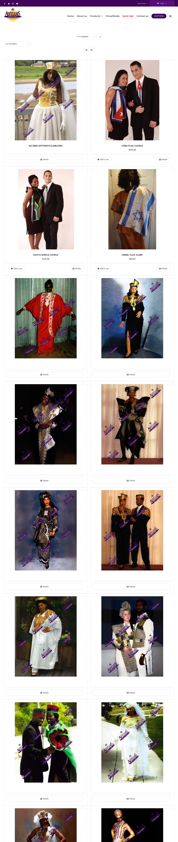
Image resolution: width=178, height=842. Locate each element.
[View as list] (91, 50)
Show (11, 44)
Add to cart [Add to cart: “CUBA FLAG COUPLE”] (104, 159)
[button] (170, 14)
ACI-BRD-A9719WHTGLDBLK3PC (46, 146)
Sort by (82, 36)
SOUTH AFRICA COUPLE (45, 255)
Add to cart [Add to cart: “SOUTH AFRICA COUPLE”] (17, 268)
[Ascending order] (100, 37)
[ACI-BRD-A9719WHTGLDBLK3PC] (46, 100)
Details (45, 159)
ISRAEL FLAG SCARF (132, 255)
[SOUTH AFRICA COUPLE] (46, 209)
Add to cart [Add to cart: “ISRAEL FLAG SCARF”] (104, 268)
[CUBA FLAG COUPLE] (132, 100)
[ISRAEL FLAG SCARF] (132, 209)
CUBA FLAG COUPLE (132, 146)
